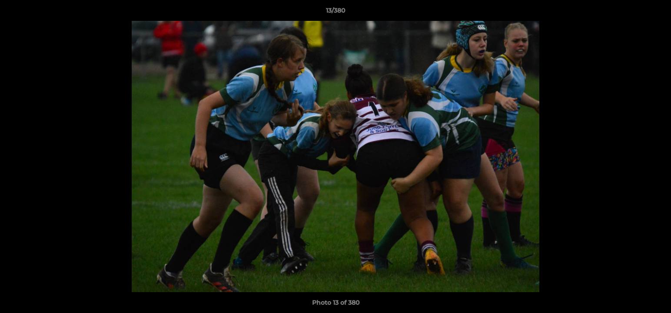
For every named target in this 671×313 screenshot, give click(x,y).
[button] (655, 13)
